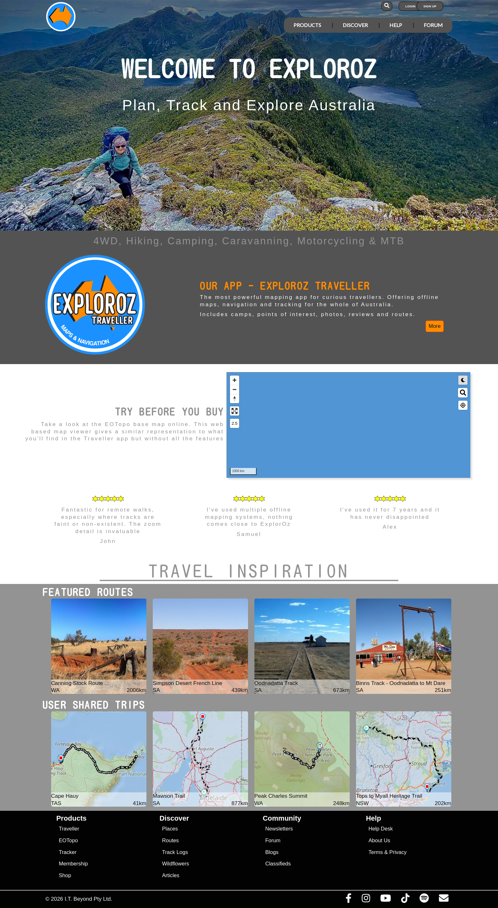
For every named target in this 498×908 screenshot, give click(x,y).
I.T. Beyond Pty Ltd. (88, 899)
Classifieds (278, 864)
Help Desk (380, 829)
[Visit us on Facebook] (348, 900)
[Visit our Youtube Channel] (385, 900)
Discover (355, 25)
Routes (170, 840)
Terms (375, 852)
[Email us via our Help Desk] (443, 900)
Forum (433, 25)
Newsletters (279, 829)
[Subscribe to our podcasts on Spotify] (424, 900)
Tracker (68, 852)
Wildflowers (175, 864)
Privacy (398, 852)
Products (307, 25)
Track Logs (175, 852)
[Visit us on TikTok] (405, 900)
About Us (379, 840)
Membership (73, 864)
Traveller (69, 829)
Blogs (272, 852)
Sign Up (429, 6)
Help (395, 25)
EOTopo (68, 840)
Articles (170, 875)
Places (170, 829)
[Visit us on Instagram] (365, 900)
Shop (65, 875)
